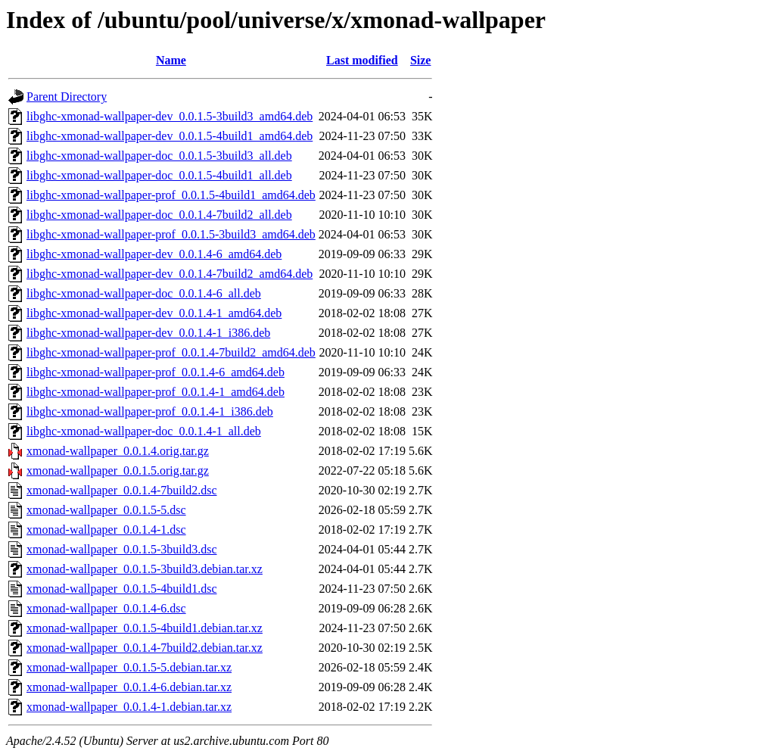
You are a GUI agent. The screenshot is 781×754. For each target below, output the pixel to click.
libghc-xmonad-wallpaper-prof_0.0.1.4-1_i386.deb (149, 411)
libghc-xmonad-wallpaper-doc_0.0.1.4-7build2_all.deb (159, 214)
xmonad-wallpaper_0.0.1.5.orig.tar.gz (117, 470)
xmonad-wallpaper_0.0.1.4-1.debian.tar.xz (129, 706)
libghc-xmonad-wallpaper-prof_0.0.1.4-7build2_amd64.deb (171, 352)
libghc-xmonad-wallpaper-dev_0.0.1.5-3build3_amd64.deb (169, 116)
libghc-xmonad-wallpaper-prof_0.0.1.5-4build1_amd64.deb (171, 194)
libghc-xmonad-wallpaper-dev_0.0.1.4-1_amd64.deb (154, 313)
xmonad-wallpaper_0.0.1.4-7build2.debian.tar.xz (144, 647)
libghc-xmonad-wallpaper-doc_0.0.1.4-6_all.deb (143, 293)
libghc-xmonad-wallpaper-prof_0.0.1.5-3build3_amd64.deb (171, 234)
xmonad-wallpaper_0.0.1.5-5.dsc (106, 509)
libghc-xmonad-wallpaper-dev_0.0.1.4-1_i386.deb (148, 332)
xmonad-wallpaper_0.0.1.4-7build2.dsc (121, 490)
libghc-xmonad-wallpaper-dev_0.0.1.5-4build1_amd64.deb (169, 135)
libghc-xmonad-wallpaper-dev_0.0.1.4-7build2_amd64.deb (169, 273)
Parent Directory (66, 96)
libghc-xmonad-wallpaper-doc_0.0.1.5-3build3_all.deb (159, 155)
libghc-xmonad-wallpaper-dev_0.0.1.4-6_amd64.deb (154, 254)
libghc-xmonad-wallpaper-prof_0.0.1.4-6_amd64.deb (155, 372)
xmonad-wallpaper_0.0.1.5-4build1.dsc (121, 588)
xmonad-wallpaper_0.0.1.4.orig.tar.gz (117, 450)
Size (420, 60)
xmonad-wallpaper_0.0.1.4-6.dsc (106, 608)
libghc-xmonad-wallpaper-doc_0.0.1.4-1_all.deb (143, 431)
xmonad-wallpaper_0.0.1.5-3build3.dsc (121, 549)
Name (171, 60)
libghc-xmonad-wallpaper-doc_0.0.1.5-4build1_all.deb (159, 175)
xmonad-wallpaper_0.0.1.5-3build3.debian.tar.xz (144, 568)
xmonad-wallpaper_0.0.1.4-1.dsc (106, 529)
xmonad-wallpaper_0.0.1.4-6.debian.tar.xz (129, 687)
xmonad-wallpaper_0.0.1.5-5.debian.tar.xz (129, 667)
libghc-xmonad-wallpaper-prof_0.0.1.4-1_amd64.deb (155, 391)
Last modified (362, 60)
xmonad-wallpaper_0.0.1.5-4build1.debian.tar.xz (144, 628)
